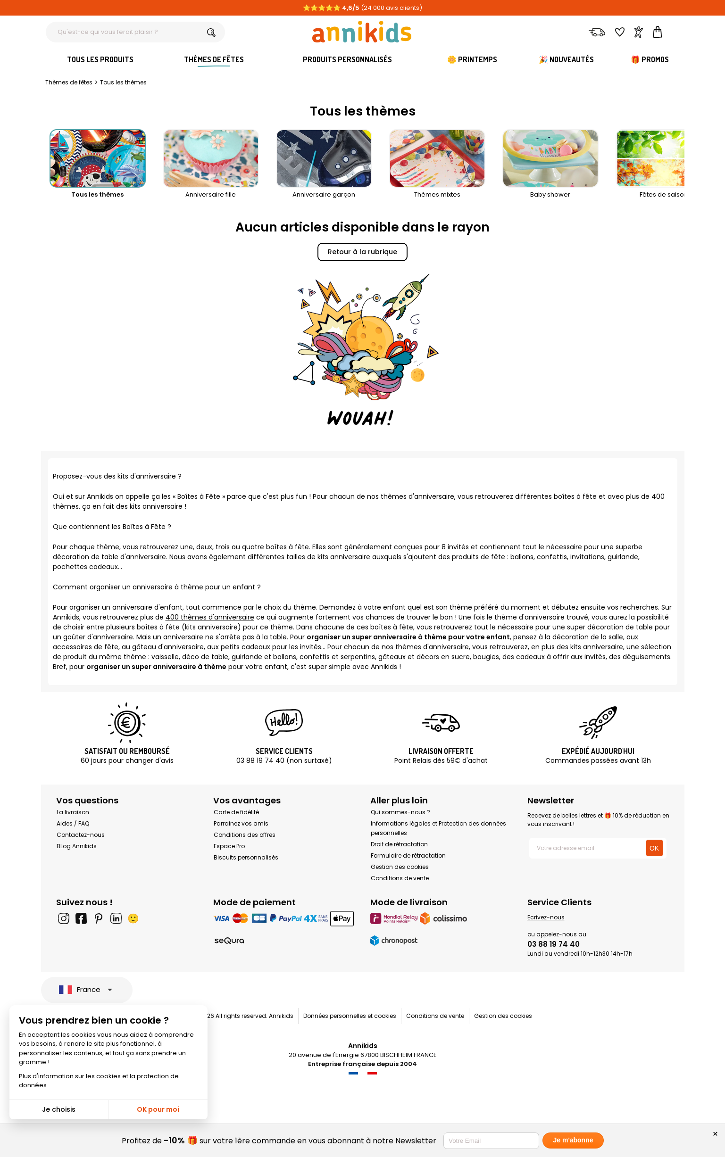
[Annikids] (361, 31)
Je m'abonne (573, 1140)
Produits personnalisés (347, 59)
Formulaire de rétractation (408, 855)
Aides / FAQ (73, 823)
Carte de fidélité (236, 812)
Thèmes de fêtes (214, 59)
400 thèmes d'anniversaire (210, 617)
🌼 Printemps (472, 59)
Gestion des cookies (400, 867)
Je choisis (58, 1109)
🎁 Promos (650, 59)
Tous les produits (100, 59)
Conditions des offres (244, 835)
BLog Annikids (77, 846)
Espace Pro (229, 846)
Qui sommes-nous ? (400, 812)
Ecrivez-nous (546, 917)
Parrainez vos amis (241, 823)
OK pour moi (158, 1109)
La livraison (73, 812)
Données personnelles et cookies (349, 1016)
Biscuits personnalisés (246, 857)
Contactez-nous (81, 835)
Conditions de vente (400, 878)
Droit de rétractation (399, 844)
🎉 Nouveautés (566, 59)
